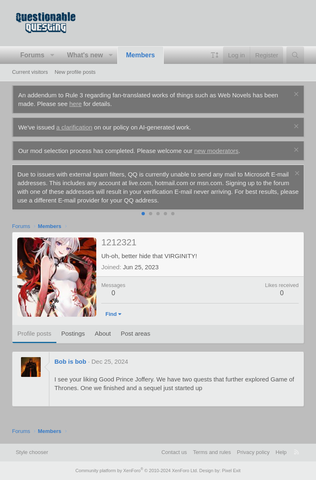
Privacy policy (253, 452)
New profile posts (75, 72)
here (75, 103)
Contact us (174, 452)
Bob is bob (70, 361)
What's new (85, 55)
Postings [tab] (73, 333)
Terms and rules (212, 452)
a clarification (74, 127)
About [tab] (103, 333)
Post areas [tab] (136, 333)
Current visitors (30, 72)
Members (140, 55)
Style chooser (32, 452)
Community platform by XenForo (136, 470)
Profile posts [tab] (34, 333)
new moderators (216, 150)
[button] (52, 55)
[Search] (295, 55)
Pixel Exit (231, 470)
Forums (32, 55)
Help (281, 452)
